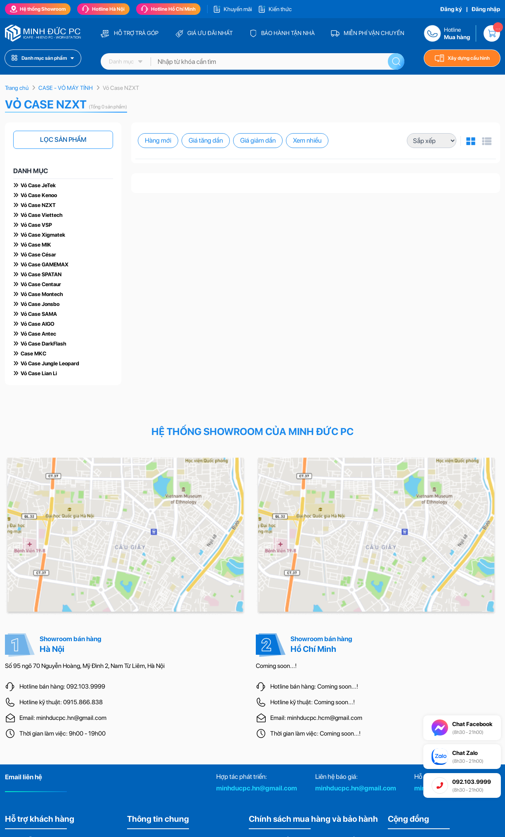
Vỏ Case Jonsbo (40, 304)
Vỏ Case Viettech (42, 215)
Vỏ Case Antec (38, 334)
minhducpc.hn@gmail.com (256, 788)
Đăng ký (451, 9)
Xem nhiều (307, 140)
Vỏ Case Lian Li (39, 373)
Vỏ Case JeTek (38, 185)
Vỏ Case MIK (36, 245)
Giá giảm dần (258, 140)
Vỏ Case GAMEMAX (44, 264)
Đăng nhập (486, 9)
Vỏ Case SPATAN (41, 274)
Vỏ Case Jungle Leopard (50, 363)
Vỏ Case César (38, 255)
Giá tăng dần (206, 140)
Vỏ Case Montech (42, 294)
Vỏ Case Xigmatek (43, 235)
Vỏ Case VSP (36, 225)
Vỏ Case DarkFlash (43, 344)
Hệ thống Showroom (38, 9)
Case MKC (33, 353)
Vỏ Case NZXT (38, 205)
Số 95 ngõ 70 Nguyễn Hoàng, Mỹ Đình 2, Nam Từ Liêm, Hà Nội (85, 666)
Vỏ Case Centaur (41, 284)
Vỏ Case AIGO (37, 324)
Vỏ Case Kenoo (39, 195)
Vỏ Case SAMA (39, 314)
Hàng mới (158, 140)
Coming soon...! (276, 666)
